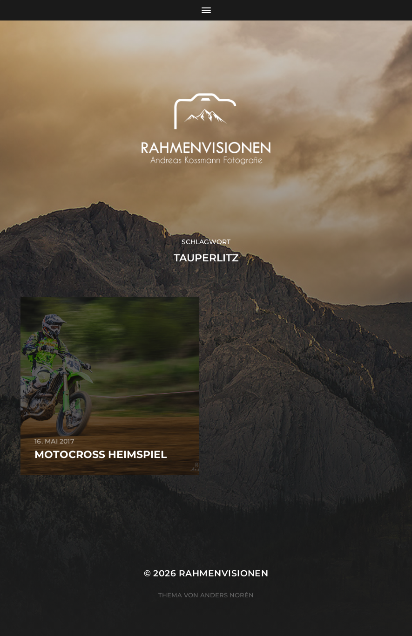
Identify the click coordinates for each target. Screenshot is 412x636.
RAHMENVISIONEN (224, 573)
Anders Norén (227, 595)
